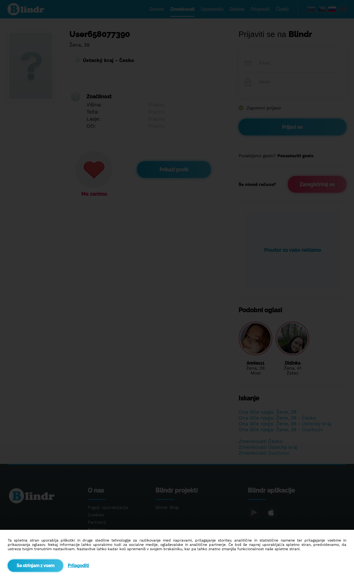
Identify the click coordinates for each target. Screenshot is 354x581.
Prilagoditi (78, 565)
